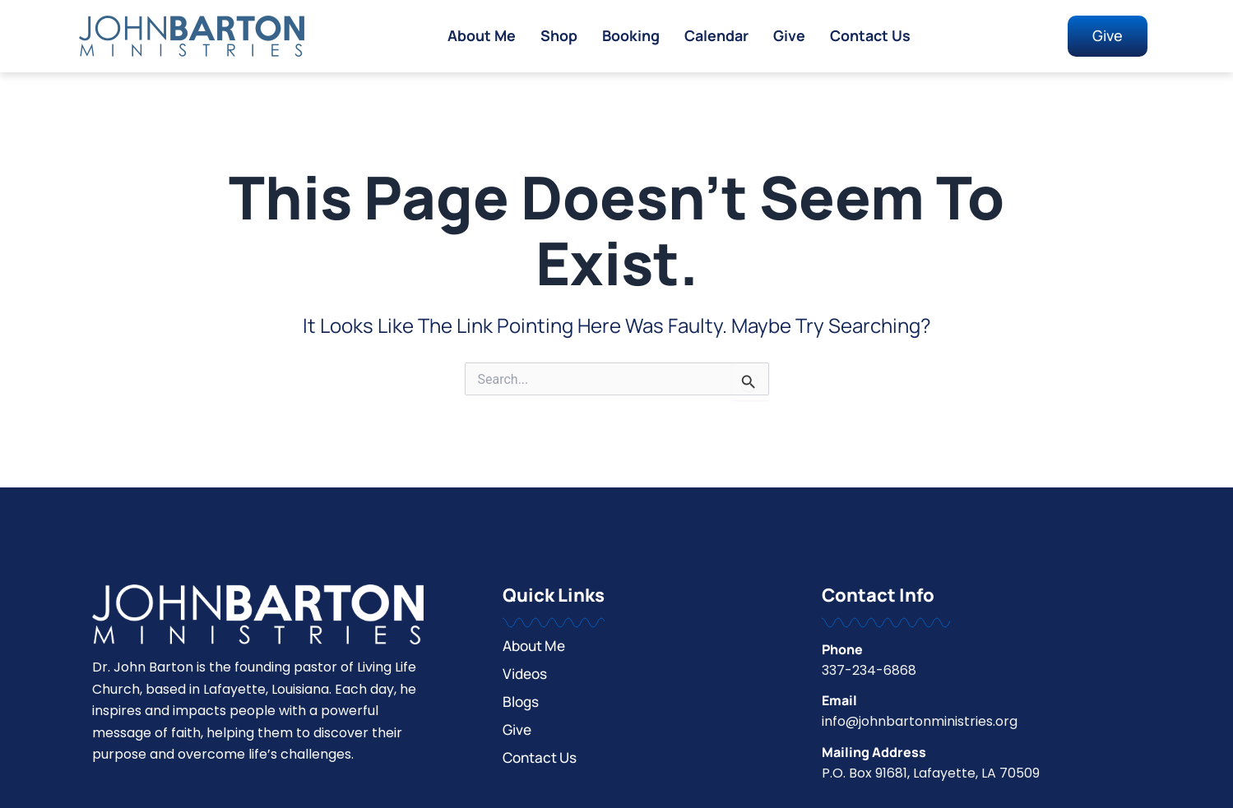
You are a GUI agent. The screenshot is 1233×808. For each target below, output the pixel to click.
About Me (477, 36)
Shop (555, 36)
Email (839, 700)
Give (791, 36)
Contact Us (873, 36)
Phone (842, 649)
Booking (628, 36)
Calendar (716, 36)
